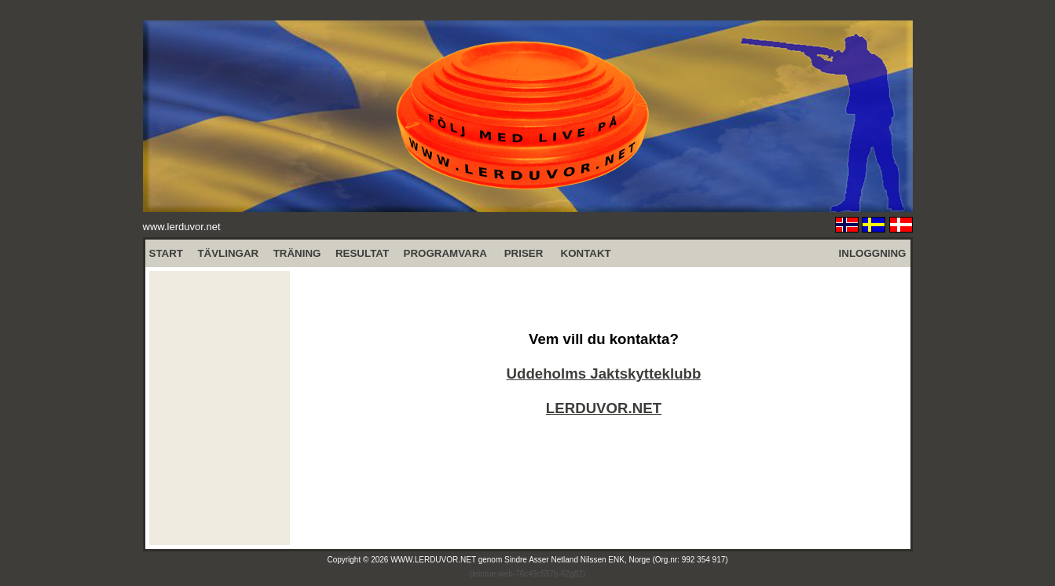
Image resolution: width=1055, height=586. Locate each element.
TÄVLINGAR (227, 253)
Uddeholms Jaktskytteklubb (604, 373)
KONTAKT (586, 253)
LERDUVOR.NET (603, 408)
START (166, 253)
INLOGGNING (873, 253)
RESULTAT (362, 253)
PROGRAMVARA (445, 253)
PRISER (524, 253)
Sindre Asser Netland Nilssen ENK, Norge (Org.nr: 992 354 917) (616, 559)
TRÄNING (297, 253)
